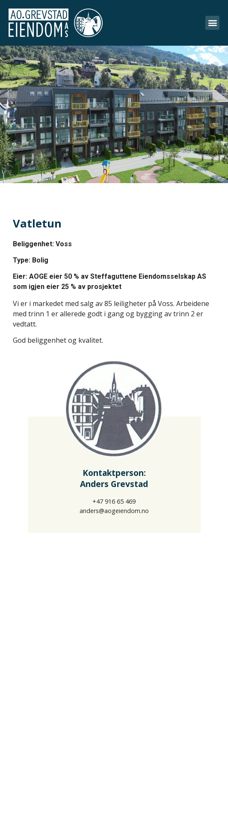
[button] (212, 23)
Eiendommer (29, 779)
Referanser (26, 813)
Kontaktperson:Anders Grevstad (114, 478)
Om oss (21, 825)
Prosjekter (25, 790)
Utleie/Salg (26, 802)
